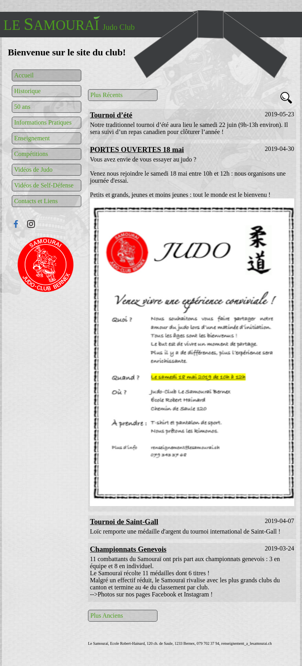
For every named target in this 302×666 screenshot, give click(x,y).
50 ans (22, 106)
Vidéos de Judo (33, 169)
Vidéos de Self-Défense (43, 185)
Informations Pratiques (42, 122)
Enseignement (32, 138)
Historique (27, 91)
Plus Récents (106, 95)
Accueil (24, 75)
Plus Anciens (106, 615)
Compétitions (31, 153)
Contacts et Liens (36, 201)
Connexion (45, 264)
